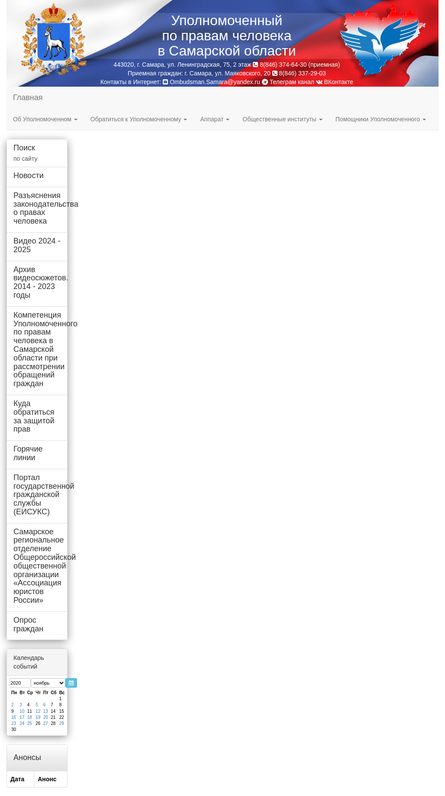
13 (45, 711)
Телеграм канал (288, 81)
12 (37, 711)
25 (29, 723)
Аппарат (214, 119)
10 (21, 711)
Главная (28, 97)
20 (45, 717)
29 (61, 723)
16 (13, 717)
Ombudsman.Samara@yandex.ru (215, 81)
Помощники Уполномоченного (380, 119)
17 (21, 717)
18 (29, 717)
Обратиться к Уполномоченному (138, 119)
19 (37, 717)
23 (13, 723)
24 (21, 723)
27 (45, 723)
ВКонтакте (334, 81)
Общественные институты (282, 119)
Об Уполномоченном (45, 119)
